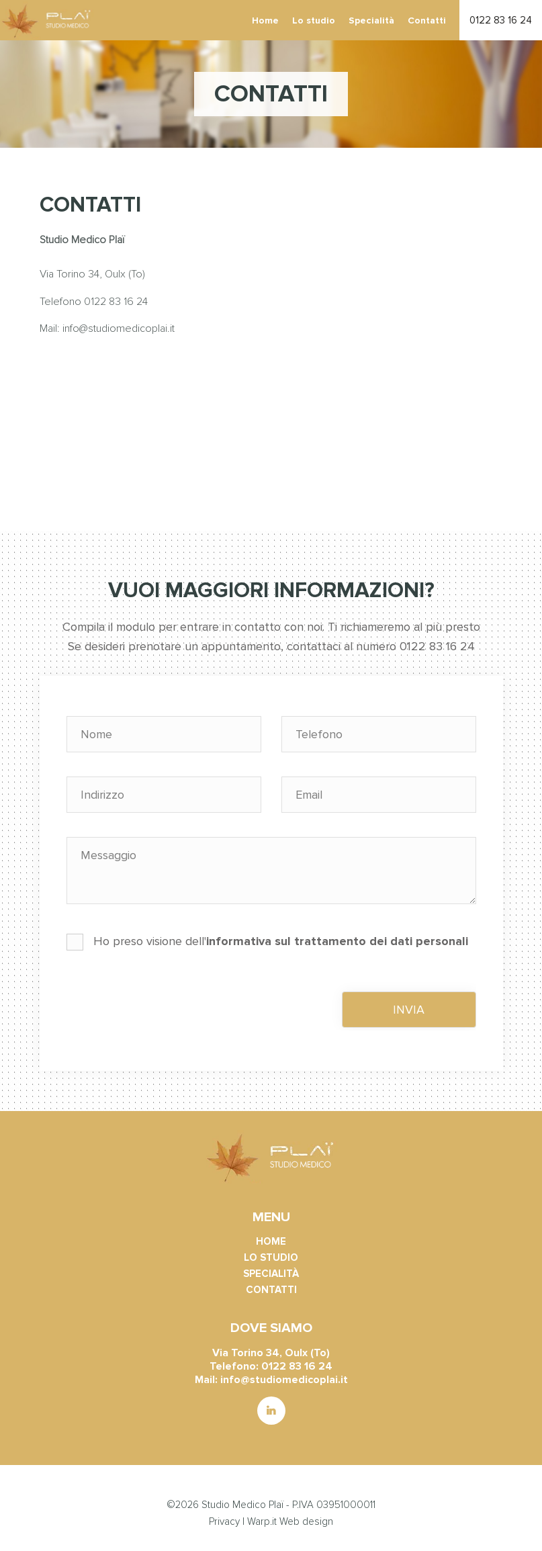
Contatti (427, 20)
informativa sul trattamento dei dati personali (337, 941)
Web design (306, 1521)
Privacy (224, 1521)
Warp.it (262, 1521)
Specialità (371, 20)
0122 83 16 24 (500, 20)
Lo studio (313, 20)
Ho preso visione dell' (267, 942)
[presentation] (168, 1004)
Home (265, 20)
